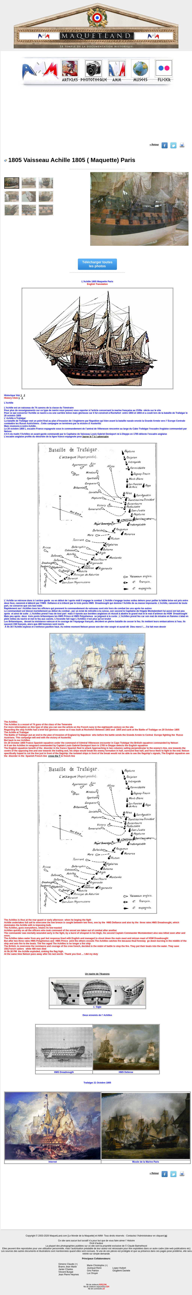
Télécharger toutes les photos (97, 264)
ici (166, 1235)
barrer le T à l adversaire (95, 436)
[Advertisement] (96, 116)
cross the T (54, 756)
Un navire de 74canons (97, 974)
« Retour (154, 144)
